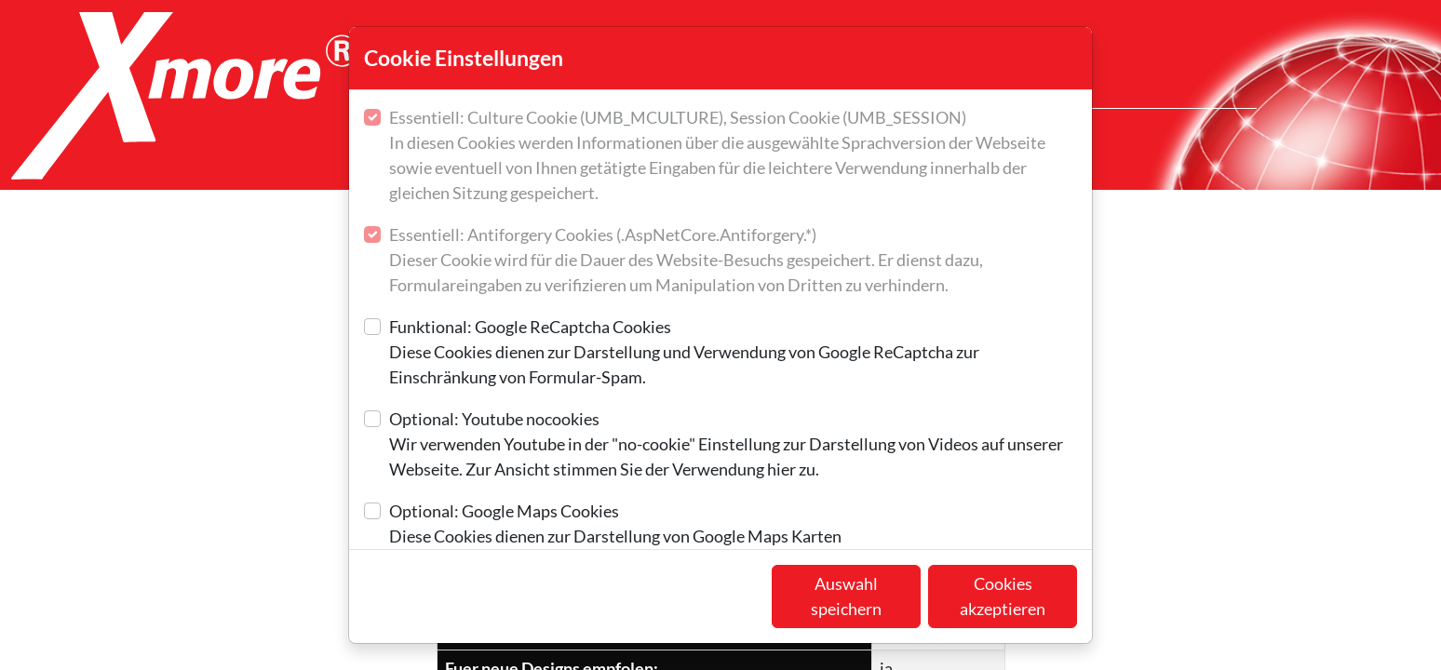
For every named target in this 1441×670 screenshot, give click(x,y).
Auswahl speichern (846, 596)
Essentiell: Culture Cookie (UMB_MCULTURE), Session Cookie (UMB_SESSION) (733, 156)
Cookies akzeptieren (1002, 596)
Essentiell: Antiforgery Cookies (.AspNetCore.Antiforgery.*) (733, 261)
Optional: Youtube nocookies (733, 445)
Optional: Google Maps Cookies (615, 525)
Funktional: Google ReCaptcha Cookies (733, 353)
